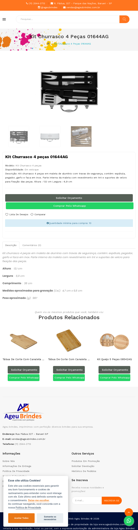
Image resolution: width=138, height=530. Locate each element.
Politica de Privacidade (16, 469)
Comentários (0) (31, 244)
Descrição (11, 244)
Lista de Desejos (18, 214)
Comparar (42, 214)
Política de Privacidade (28, 507)
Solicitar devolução (83, 464)
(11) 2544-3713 (23, 442)
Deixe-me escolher (38, 500)
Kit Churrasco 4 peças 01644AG (72, 43)
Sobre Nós (9, 459)
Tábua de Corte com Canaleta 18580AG (24, 357)
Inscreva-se (111, 498)
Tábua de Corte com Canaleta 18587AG (69, 357)
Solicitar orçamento (69, 197)
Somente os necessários (50, 518)
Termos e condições (15, 474)
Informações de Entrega (17, 464)
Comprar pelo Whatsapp (69, 205)
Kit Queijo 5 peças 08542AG (114, 357)
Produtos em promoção (86, 459)
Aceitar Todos (21, 518)
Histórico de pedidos (84, 469)
